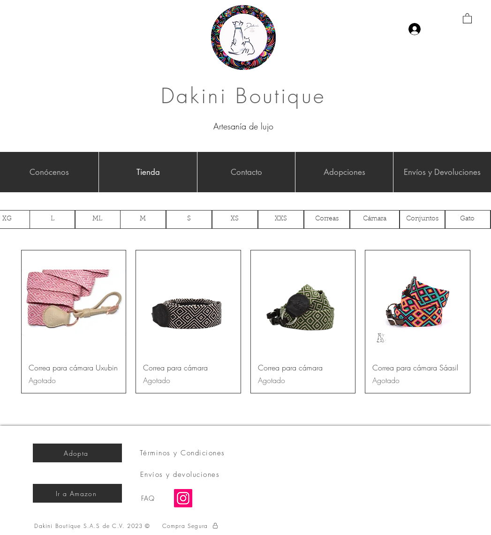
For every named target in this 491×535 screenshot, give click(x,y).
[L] (53, 219)
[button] (467, 18)
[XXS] (281, 219)
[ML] (98, 219)
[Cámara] (375, 219)
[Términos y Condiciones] (183, 453)
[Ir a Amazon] (77, 493)
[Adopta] (77, 453)
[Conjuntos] (423, 219)
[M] (143, 219)
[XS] (235, 219)
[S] (189, 219)
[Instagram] (183, 498)
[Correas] (327, 219)
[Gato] (468, 219)
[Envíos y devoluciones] (181, 474)
